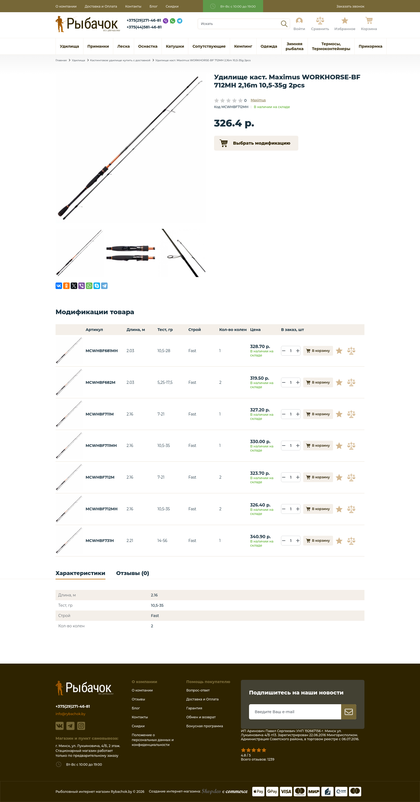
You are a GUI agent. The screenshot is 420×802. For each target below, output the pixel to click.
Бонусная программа (204, 726)
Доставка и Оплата (101, 6)
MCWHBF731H (100, 540)
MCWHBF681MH (102, 350)
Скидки (172, 6)
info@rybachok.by (70, 714)
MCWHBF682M (100, 382)
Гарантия (194, 708)
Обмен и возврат (201, 717)
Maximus (258, 100)
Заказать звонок (350, 6)
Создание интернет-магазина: (198, 791)
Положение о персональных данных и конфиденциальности (153, 740)
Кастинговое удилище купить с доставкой (120, 60)
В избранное (341, 350)
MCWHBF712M (100, 477)
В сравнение (352, 350)
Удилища (78, 60)
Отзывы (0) (132, 573)
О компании (66, 6)
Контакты (133, 6)
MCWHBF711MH (101, 445)
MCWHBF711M (100, 414)
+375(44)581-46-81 (144, 27)
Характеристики (80, 573)
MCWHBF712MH (102, 508)
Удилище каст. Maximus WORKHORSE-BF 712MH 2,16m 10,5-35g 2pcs (203, 60)
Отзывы (138, 699)
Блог (154, 6)
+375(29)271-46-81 (144, 20)
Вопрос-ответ (198, 690)
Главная (61, 60)
